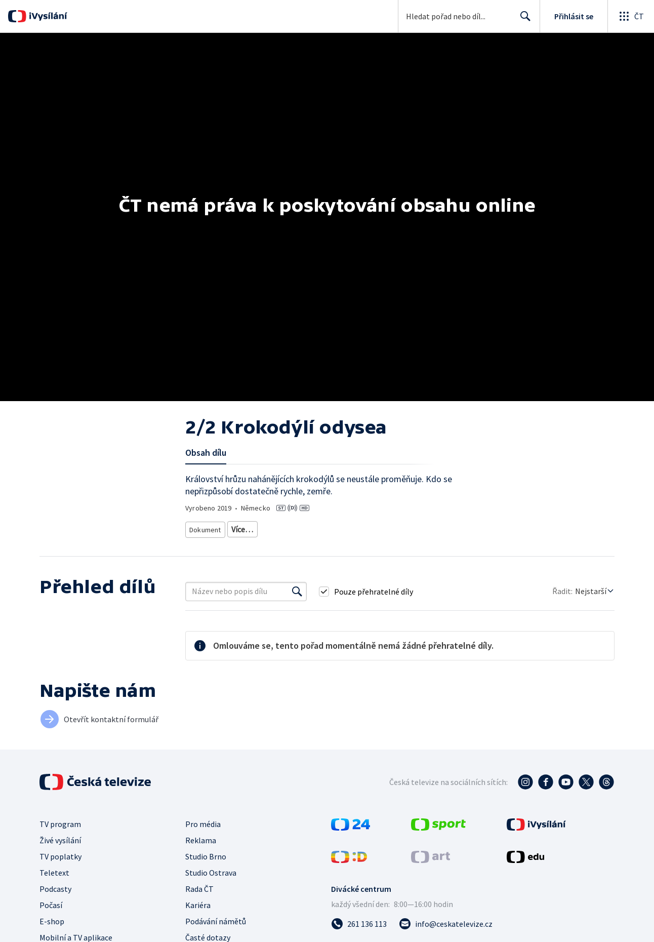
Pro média (203, 836)
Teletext (54, 884)
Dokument (205, 527)
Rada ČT (199, 900)
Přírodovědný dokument (348, 527)
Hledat (523, 20)
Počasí (50, 917)
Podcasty (55, 900)
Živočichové (445, 527)
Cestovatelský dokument (267, 527)
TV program (60, 836)
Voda (198, 542)
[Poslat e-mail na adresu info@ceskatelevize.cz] (446, 935)
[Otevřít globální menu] (630, 16)
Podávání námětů (215, 933)
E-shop (51, 933)
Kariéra (198, 917)
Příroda (405, 527)
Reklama (200, 852)
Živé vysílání (60, 852)
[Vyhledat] (297, 603)
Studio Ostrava (210, 884)
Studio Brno (205, 868)
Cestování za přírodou (248, 542)
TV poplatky (60, 868)
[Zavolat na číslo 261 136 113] (359, 935)
